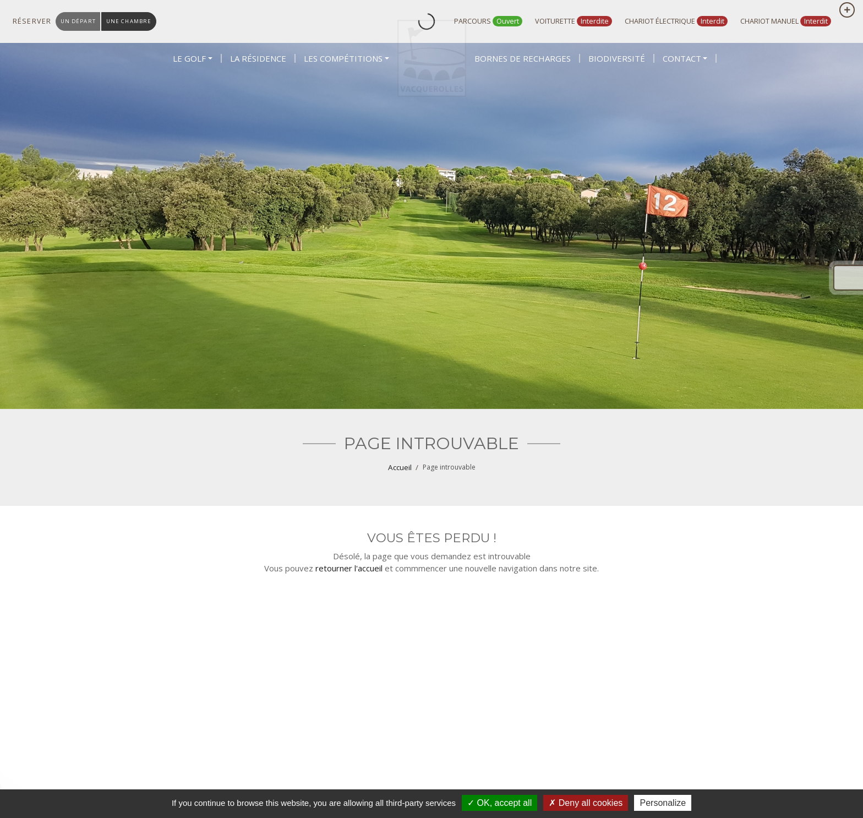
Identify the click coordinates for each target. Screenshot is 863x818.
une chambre (135, 21)
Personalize (663, 803)
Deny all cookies (585, 803)
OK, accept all (499, 803)
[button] (193, 94)
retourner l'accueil (349, 568)
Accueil (400, 467)
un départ (80, 21)
